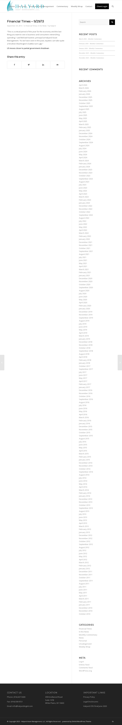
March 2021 (84, 269)
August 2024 (84, 145)
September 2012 (86, 544)
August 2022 (84, 218)
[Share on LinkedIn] (43, 64)
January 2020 (84, 308)
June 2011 (83, 589)
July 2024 (82, 148)
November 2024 (85, 136)
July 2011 (82, 586)
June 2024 (83, 151)
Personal (83, 640)
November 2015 (85, 429)
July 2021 (82, 257)
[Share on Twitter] (29, 64)
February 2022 (85, 236)
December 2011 (85, 571)
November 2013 (85, 502)
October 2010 (84, 614)
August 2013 (84, 511)
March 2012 (84, 562)
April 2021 (83, 266)
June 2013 (83, 517)
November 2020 (85, 281)
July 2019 (82, 324)
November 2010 (85, 611)
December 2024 (85, 133)
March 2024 (84, 160)
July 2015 (82, 441)
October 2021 (84, 248)
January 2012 (84, 568)
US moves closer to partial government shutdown (28, 48)
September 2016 (86, 399)
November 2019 (85, 314)
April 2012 (83, 559)
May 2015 (83, 447)
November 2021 (85, 245)
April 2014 (83, 487)
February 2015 (85, 456)
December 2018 (85, 342)
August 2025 (84, 109)
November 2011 (85, 574)
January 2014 (84, 496)
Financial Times (31, 26)
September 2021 (86, 251)
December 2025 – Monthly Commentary (91, 53)
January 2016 (84, 423)
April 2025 (83, 121)
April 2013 (83, 523)
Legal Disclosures (90, 701)
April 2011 (83, 595)
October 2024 (84, 139)
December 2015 (85, 426)
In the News (42, 26)
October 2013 (84, 505)
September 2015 (86, 435)
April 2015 (83, 450)
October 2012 (84, 541)
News (81, 637)
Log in (81, 661)
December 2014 (85, 463)
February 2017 (85, 384)
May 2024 (83, 154)
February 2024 (85, 163)
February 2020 (85, 305)
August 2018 (84, 354)
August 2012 (84, 547)
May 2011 (83, 592)
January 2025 (84, 130)
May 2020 (83, 299)
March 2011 (84, 598)
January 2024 (84, 166)
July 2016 (82, 405)
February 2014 (85, 493)
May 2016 (83, 411)
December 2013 (85, 499)
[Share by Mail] (57, 64)
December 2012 (85, 535)
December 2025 (85, 97)
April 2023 (83, 194)
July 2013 (82, 514)
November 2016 (85, 393)
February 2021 (85, 272)
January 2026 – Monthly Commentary (91, 48)
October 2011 (84, 577)
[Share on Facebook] (14, 64)
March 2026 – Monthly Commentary (90, 39)
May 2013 (83, 520)
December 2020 (85, 278)
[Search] (112, 6)
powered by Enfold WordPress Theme (76, 721)
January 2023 (84, 203)
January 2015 (84, 459)
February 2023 (85, 200)
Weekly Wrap (84, 646)
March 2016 (84, 417)
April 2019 (83, 333)
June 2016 (83, 408)
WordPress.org (85, 670)
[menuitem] (12, 6)
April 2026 (83, 85)
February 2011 (85, 602)
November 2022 (85, 209)
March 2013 (84, 526)
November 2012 (85, 538)
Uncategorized (85, 644)
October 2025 (84, 103)
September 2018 (86, 351)
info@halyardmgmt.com (22, 706)
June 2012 (83, 553)
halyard (53, 26)
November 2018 (85, 345)
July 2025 (82, 112)
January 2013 (84, 532)
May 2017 (83, 378)
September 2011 (86, 580)
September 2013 (86, 508)
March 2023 (84, 197)
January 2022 (84, 239)
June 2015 (83, 444)
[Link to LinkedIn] (113, 721)
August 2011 (84, 583)
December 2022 (85, 206)
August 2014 (84, 475)
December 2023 (85, 169)
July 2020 (82, 293)
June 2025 (83, 115)
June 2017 (83, 375)
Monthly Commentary (88, 635)
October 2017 (84, 366)
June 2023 (83, 188)
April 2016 (83, 414)
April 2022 (83, 230)
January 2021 (84, 275)
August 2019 (84, 320)
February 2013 (85, 529)
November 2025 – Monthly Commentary (91, 58)
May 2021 (83, 263)
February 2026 (85, 91)
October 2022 (84, 212)
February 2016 (85, 420)
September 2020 (86, 287)
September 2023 (86, 178)
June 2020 (83, 296)
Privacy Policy (89, 697)
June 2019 (83, 326)
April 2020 (83, 302)
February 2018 (85, 360)
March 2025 (84, 124)
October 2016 (84, 396)
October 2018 (84, 348)
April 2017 (83, 381)
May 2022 (83, 227)
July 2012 (82, 550)
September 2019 (86, 317)
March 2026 (84, 88)
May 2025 (83, 118)
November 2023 (85, 172)
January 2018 (84, 363)
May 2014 (83, 484)
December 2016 (85, 390)
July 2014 (82, 478)
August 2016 (84, 402)
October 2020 (84, 284)
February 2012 (85, 565)
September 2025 (86, 106)
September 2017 (86, 369)
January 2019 (84, 339)
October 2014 (84, 469)
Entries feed (84, 664)
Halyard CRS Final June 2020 (95, 706)
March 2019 (84, 336)
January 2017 (84, 387)
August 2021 (84, 254)
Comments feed (86, 667)
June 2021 (83, 260)
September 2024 (86, 142)
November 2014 (85, 465)
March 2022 (84, 233)
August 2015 (84, 438)
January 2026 (84, 94)
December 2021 (85, 242)
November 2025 (85, 100)
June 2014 (83, 481)
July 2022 (82, 221)
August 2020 (84, 290)
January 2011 (84, 604)
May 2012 (83, 556)
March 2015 (84, 453)
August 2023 (84, 181)
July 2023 (82, 184)
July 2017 (82, 372)
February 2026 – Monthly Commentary (91, 43)
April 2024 (83, 157)
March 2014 (84, 490)
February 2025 (85, 127)
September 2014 (86, 472)
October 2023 (84, 175)
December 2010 (85, 608)
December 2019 (85, 311)
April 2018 (83, 357)
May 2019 (83, 329)
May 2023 (83, 190)
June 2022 (83, 224)
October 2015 (84, 432)
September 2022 (86, 215)
